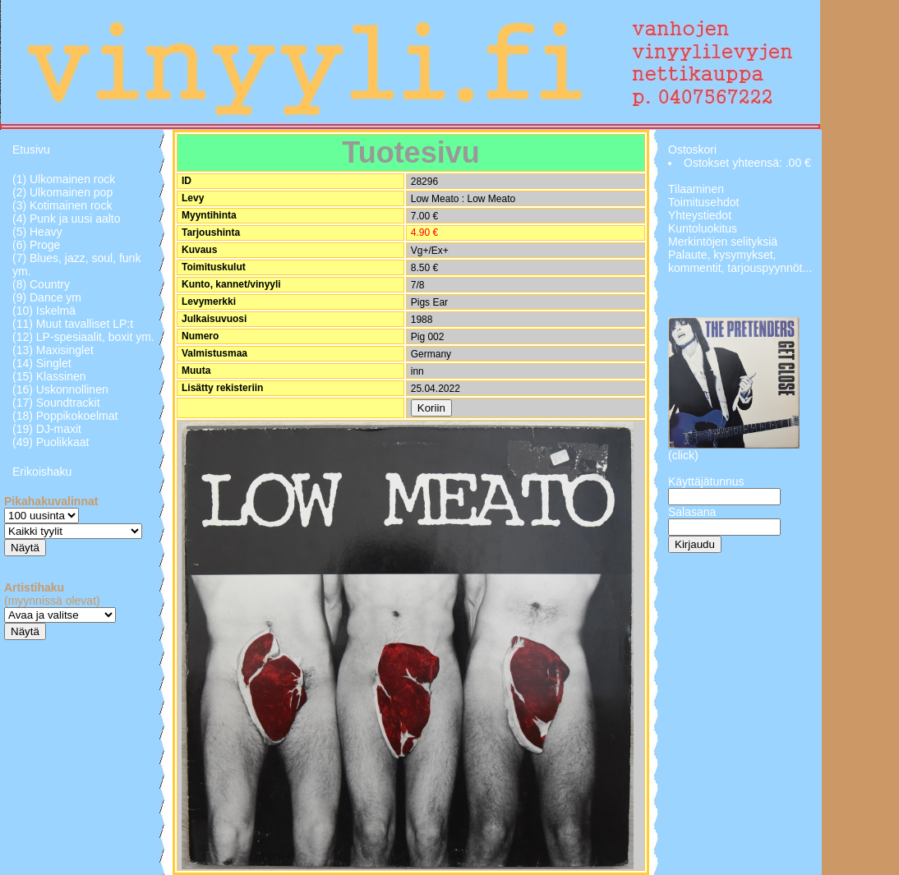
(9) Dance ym (46, 297)
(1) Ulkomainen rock (63, 179)
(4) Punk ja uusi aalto (66, 218)
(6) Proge (36, 244)
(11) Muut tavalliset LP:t (72, 323)
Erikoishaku (41, 471)
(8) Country (41, 284)
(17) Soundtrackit (56, 402)
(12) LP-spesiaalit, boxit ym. (83, 336)
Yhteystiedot (699, 215)
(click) (683, 455)
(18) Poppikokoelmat (65, 415)
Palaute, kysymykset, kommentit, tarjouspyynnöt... (740, 261)
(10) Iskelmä (44, 310)
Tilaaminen (696, 189)
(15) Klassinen (49, 376)
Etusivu (31, 149)
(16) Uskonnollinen (60, 389)
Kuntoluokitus (702, 228)
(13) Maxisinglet (53, 350)
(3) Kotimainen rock (62, 205)
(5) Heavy (37, 231)
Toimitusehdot (703, 202)
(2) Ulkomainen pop (62, 192)
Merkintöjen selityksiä (722, 241)
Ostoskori (692, 149)
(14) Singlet (41, 363)
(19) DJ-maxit (46, 428)
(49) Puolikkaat (50, 442)
